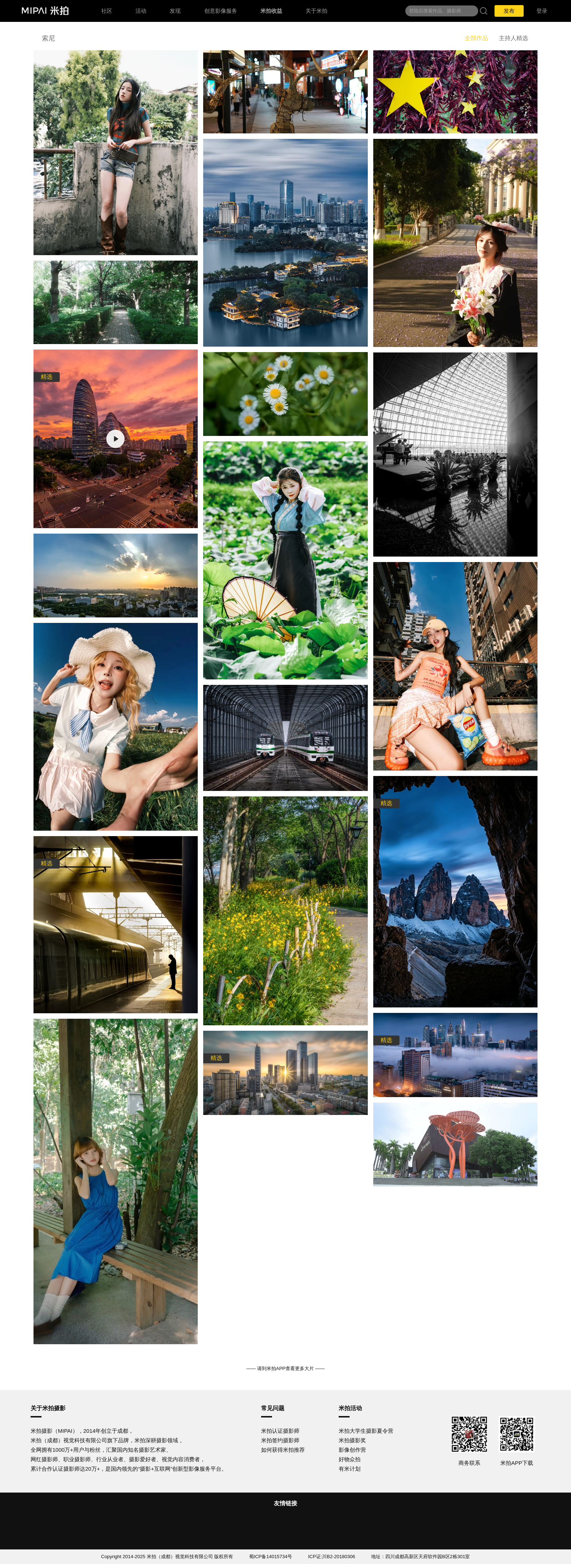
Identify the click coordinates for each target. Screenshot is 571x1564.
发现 (175, 11)
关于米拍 (316, 11)
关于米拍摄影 (48, 1408)
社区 (106, 11)
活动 (140, 11)
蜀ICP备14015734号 (270, 1556)
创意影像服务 (220, 11)
